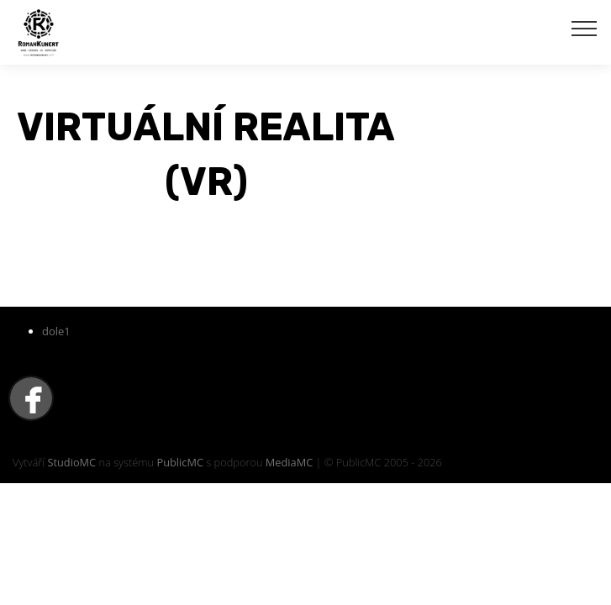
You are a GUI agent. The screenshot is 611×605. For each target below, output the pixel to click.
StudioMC (71, 462)
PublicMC (179, 462)
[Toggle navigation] (584, 27)
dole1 (56, 331)
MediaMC (289, 462)
